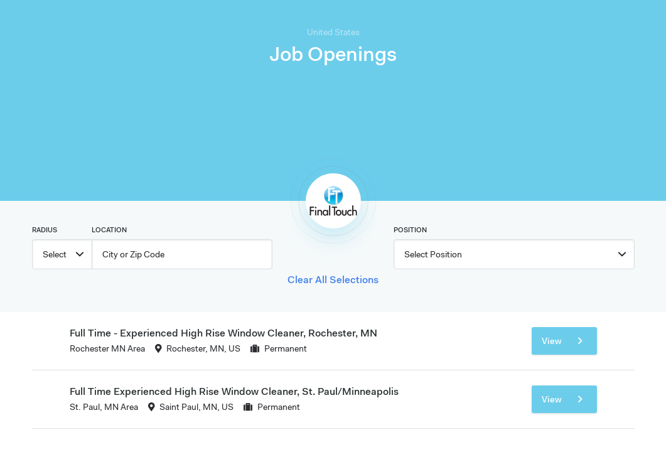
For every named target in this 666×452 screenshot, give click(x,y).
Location (109, 229)
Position (410, 229)
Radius (44, 229)
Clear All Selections (333, 279)
